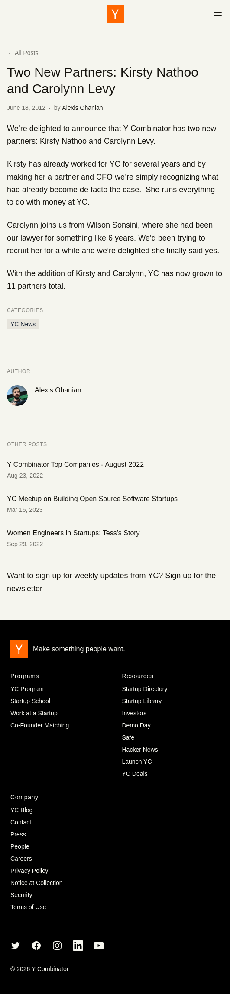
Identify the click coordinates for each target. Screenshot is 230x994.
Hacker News (140, 749)
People (19, 846)
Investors (134, 713)
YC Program (27, 688)
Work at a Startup (34, 713)
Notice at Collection (36, 882)
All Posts (22, 52)
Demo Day (136, 725)
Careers (21, 858)
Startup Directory (145, 688)
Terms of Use (28, 907)
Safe (128, 737)
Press (18, 834)
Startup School (30, 701)
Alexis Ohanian (82, 107)
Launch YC (137, 761)
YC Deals (135, 773)
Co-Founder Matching (39, 725)
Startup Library (142, 701)
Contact (20, 822)
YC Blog (21, 810)
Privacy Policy (29, 870)
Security (21, 894)
